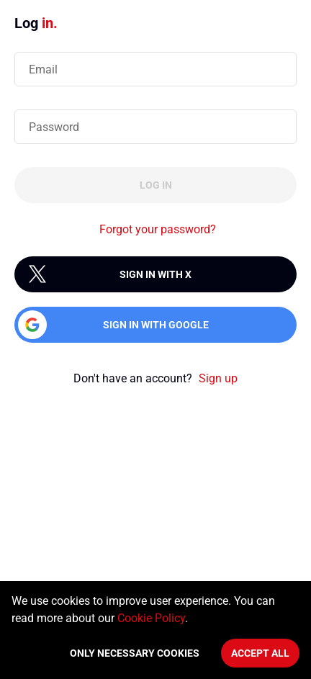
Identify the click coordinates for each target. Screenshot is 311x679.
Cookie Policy (151, 618)
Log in (156, 185)
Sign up (218, 378)
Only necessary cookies (134, 653)
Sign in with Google (156, 324)
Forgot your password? (157, 229)
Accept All (260, 653)
